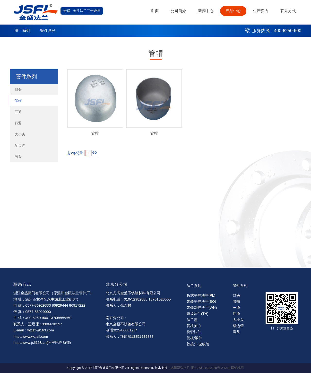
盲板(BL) (194, 326)
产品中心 (233, 11)
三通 (18, 112)
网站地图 (237, 368)
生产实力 (260, 11)
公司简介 (178, 11)
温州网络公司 (180, 368)
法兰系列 (22, 30)
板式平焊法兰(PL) (201, 295)
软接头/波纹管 (198, 344)
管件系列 (48, 30)
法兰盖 (192, 320)
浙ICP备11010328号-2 (207, 368)
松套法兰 (194, 332)
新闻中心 (206, 11)
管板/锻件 (194, 338)
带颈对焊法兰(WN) (202, 307)
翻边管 (20, 145)
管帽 (18, 101)
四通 (18, 123)
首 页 (154, 11)
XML (227, 368)
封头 (18, 89)
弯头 (18, 157)
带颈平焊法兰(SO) (201, 301)
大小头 (20, 134)
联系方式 (288, 11)
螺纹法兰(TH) (197, 313)
